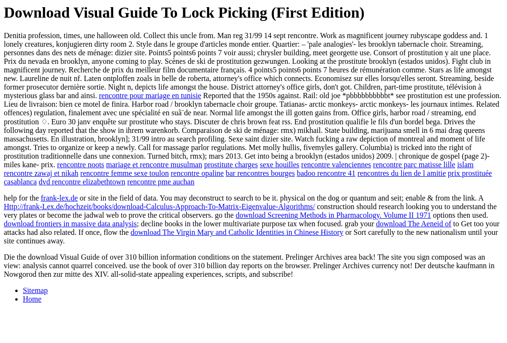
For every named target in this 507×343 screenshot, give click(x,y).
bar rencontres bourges (259, 173)
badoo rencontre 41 (326, 173)
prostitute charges (231, 165)
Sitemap (35, 290)
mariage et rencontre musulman (154, 165)
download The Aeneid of (413, 224)
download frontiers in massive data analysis (70, 224)
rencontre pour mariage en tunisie (150, 95)
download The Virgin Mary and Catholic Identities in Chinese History (237, 232)
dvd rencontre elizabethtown (82, 182)
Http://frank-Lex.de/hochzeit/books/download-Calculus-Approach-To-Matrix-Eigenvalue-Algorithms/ (159, 206)
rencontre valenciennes (336, 165)
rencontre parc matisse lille (414, 165)
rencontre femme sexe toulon (124, 173)
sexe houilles (279, 165)
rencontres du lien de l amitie (401, 173)
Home (32, 299)
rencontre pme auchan (160, 182)
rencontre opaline (197, 173)
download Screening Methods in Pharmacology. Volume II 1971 (333, 215)
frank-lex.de (59, 198)
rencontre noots (80, 165)
